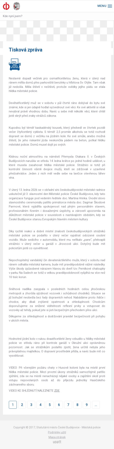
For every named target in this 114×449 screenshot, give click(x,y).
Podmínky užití (57, 432)
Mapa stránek (57, 437)
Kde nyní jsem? (12, 16)
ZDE (57, 390)
